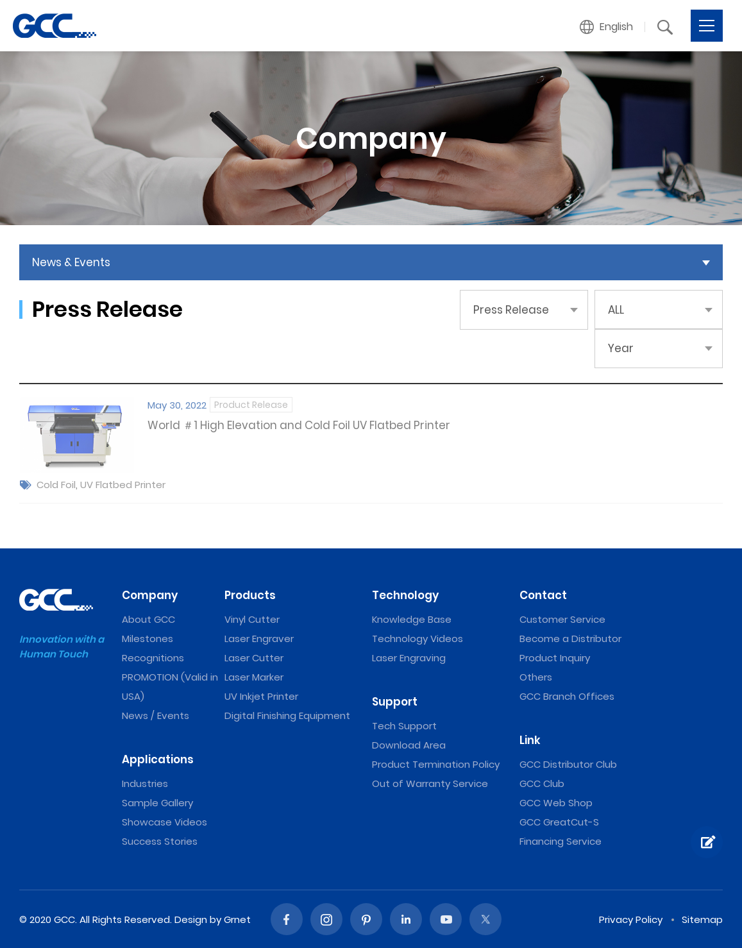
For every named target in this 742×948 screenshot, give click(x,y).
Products (250, 595)
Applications (158, 759)
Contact (543, 595)
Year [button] (621, 348)
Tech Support (404, 725)
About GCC (148, 619)
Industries (145, 783)
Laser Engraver (259, 638)
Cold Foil (56, 484)
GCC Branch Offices (566, 696)
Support (394, 701)
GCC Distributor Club (568, 764)
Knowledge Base (411, 619)
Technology (405, 595)
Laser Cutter (253, 657)
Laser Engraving (409, 657)
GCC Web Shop (556, 802)
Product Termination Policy (436, 764)
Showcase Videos (164, 822)
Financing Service (560, 841)
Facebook (287, 919)
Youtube (446, 919)
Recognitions (153, 657)
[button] (606, 27)
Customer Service (562, 619)
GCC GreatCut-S (559, 822)
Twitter (485, 919)
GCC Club (541, 783)
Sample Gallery (157, 802)
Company (150, 595)
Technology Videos (417, 638)
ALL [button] (616, 309)
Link (530, 740)
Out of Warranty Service (430, 783)
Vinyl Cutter (252, 619)
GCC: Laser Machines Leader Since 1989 (54, 25)
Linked (406, 919)
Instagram (326, 919)
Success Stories (160, 841)
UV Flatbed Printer (122, 484)
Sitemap (702, 919)
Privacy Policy (630, 919)
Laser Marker (253, 677)
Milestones (147, 638)
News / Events (155, 715)
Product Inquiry (554, 657)
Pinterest (366, 919)
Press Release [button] (511, 309)
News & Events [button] (71, 262)
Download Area (409, 745)
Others (535, 677)
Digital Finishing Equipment (287, 715)
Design (190, 919)
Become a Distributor (570, 638)
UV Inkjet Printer (261, 696)
